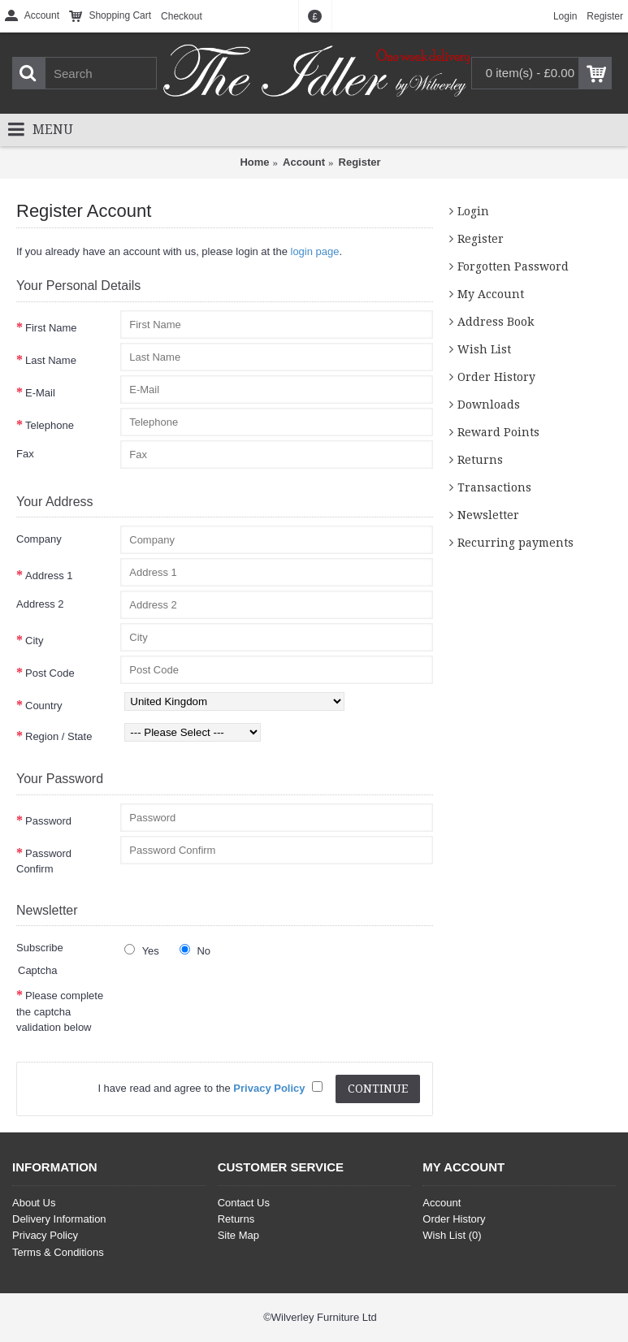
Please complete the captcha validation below (59, 1011)
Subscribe (39, 948)
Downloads (488, 404)
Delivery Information (59, 1219)
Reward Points (498, 432)
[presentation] (243, 1009)
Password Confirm (43, 861)
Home (254, 162)
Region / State (58, 736)
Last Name (50, 360)
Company (39, 539)
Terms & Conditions (58, 1252)
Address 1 (49, 575)
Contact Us (244, 1203)
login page (315, 251)
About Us (33, 1203)
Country (44, 705)
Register (360, 162)
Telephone (49, 425)
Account (304, 162)
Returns (480, 459)
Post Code (50, 673)
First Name (51, 328)
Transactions (494, 487)
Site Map (238, 1235)
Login (473, 211)
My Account (490, 294)
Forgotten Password (513, 266)
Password (48, 821)
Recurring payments (515, 542)
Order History (496, 376)
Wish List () (451, 1235)
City (34, 640)
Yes (141, 950)
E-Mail (40, 393)
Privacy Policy (45, 1235)
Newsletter (488, 515)
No (195, 950)
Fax (25, 454)
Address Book (495, 321)
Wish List (484, 349)
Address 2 (40, 604)
